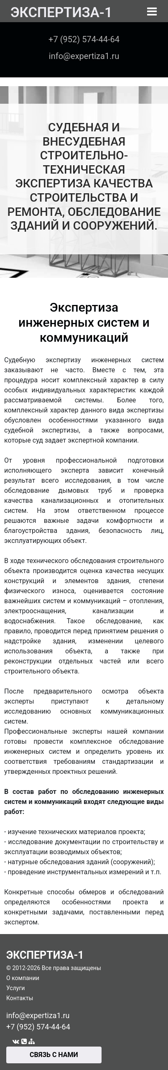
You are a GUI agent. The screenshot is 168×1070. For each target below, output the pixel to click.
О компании (22, 978)
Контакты (19, 998)
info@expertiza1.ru (38, 1015)
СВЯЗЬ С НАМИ (54, 1055)
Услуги (15, 988)
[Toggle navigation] (152, 11)
